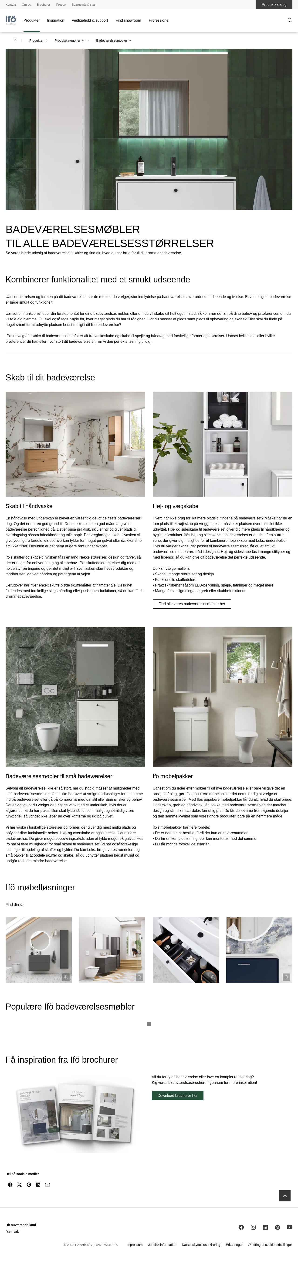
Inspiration (55, 20)
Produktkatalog (274, 5)
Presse (60, 4)
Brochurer (43, 4)
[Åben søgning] (290, 20)
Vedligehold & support (90, 20)
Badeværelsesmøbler (114, 40)
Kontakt (11, 4)
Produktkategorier (70, 40)
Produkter (32, 20)
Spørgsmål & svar (84, 4)
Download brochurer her (178, 1096)
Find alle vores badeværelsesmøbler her (192, 604)
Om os (26, 4)
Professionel (159, 20)
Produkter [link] (36, 40)
